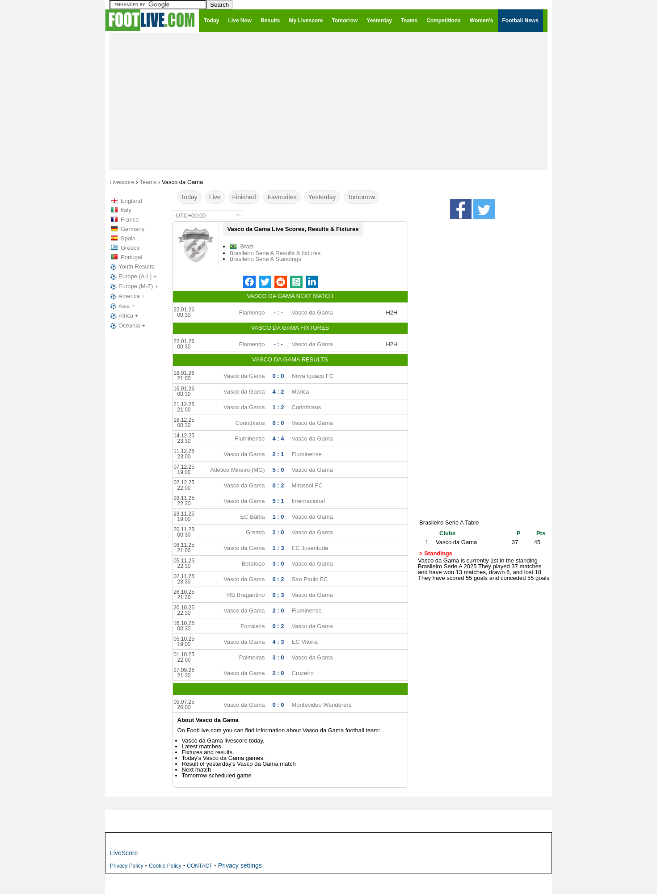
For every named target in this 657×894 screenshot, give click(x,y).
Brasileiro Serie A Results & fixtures (275, 253)
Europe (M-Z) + (133, 286)
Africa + (123, 315)
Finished (244, 197)
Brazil (247, 246)
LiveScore (124, 852)
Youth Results (131, 266)
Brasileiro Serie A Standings (265, 259)
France (130, 219)
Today (189, 197)
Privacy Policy (126, 866)
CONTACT (199, 866)
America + (127, 296)
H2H (391, 312)
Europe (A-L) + (133, 276)
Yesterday (322, 197)
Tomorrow (361, 197)
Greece (130, 247)
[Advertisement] (329, 101)
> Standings (435, 553)
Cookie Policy (165, 866)
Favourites (281, 197)
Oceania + (127, 325)
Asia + (122, 306)
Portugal (131, 257)
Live (215, 197)
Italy (126, 210)
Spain (128, 238)
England (131, 200)
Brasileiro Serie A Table (449, 522)
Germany (132, 229)
